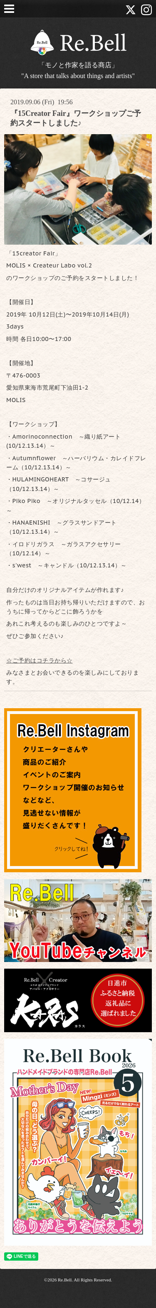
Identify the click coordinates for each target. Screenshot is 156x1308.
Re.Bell (65, 1279)
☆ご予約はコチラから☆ (39, 660)
